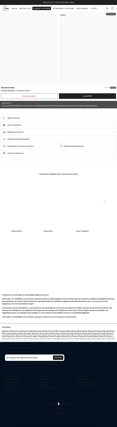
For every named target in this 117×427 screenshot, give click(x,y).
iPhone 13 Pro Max (99, 346)
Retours (8, 400)
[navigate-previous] (105, 268)
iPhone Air (37, 343)
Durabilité (44, 394)
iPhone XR (102, 348)
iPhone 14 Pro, (44, 346)
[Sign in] (107, 8)
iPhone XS (82, 348)
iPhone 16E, (54, 343)
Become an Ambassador (87, 397)
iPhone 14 (35, 346)
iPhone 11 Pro (65, 348)
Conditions (82, 392)
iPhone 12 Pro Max (30, 348)
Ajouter (87, 96)
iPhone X (109, 348)
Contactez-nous (11, 394)
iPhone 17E (46, 343)
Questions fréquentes (13, 397)
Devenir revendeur (48, 400)
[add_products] (31, 230)
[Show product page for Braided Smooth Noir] (86, 126)
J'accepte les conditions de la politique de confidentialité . (38, 376)
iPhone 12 (19, 348)
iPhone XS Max (91, 348)
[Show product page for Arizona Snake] (8, 126)
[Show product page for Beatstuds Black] (24, 126)
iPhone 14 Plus (55, 346)
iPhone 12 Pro (10, 348)
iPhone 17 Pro (14, 343)
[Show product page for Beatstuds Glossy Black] (55, 126)
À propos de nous (48, 392)
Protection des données (87, 394)
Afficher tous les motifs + (106, 112)
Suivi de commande (12, 392)
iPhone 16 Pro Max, (94, 343)
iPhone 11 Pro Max (54, 348)
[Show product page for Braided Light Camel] (70, 126)
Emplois (44, 397)
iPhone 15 (105, 343)
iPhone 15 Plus (12, 346)
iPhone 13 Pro (87, 346)
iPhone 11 (74, 348)
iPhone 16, (62, 343)
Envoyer (58, 370)
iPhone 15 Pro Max (24, 346)
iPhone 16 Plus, (82, 343)
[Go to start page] (6, 8)
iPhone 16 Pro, (72, 343)
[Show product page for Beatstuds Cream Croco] (39, 126)
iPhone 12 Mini (42, 348)
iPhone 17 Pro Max (26, 343)
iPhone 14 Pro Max (67, 346)
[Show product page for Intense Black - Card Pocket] (101, 126)
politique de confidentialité (57, 376)
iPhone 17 (5, 343)
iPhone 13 (78, 346)
